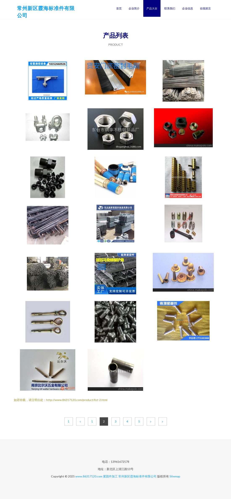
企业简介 (134, 8)
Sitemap (175, 476)
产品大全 (151, 8)
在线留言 (205, 8)
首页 (119, 8)
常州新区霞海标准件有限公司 (137, 476)
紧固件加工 (110, 476)
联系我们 (169, 8)
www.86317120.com (88, 476)
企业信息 (187, 8)
